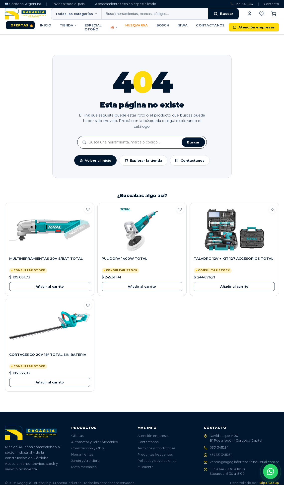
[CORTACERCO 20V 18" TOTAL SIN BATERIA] (49, 326)
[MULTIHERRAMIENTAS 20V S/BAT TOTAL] (49, 230)
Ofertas (21, 25)
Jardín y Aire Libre (85, 461)
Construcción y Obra (87, 448)
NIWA (183, 25)
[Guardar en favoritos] (88, 209)
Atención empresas (153, 436)
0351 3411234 (241, 4)
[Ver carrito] (273, 13)
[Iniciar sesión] (249, 13)
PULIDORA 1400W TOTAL (124, 258)
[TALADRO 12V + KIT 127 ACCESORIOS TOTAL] (234, 230)
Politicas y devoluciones (157, 461)
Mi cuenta (145, 467)
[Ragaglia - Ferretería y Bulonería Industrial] (25, 13)
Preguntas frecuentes (155, 454)
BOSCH (162, 25)
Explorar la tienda (143, 160)
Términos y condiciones (156, 448)
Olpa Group (269, 483)
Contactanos (210, 25)
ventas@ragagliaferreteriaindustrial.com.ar (244, 462)
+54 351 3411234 (221, 455)
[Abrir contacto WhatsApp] (270, 471)
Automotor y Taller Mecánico (94, 442)
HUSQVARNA (136, 25)
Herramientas (82, 454)
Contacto (271, 4)
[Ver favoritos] (261, 13)
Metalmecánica (84, 467)
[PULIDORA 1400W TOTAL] (142, 230)
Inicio (45, 25)
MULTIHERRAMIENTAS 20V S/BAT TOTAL (46, 258)
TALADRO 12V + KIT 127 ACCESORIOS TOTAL (233, 258)
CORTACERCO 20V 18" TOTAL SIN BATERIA (47, 355)
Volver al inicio (95, 160)
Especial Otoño (101, 27)
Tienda (68, 25)
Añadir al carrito (50, 286)
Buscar (223, 13)
